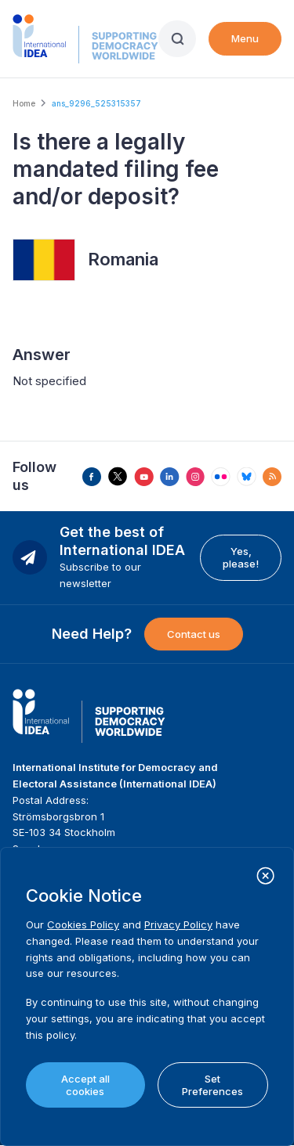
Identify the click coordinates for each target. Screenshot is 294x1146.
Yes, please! (241, 557)
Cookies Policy (83, 924)
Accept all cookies (85, 1084)
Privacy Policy (178, 924)
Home (24, 103)
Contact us (193, 634)
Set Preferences (212, 1084)
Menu (245, 38)
